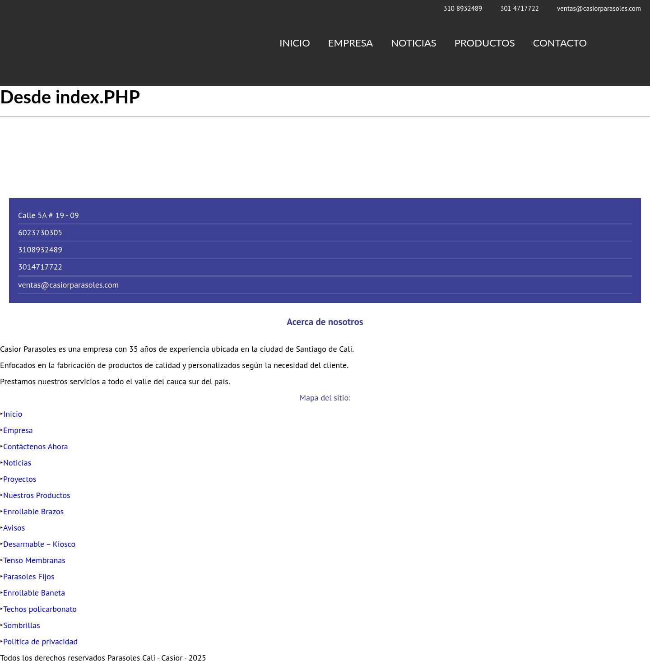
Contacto (560, 43)
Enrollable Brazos (33, 511)
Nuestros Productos (36, 495)
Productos (485, 43)
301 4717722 (519, 8)
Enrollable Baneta (34, 592)
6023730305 (40, 232)
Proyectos (19, 479)
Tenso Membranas (34, 560)
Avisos (14, 527)
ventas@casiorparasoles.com (599, 8)
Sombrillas (21, 625)
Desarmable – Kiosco (39, 544)
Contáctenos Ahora (35, 446)
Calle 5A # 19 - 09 (48, 215)
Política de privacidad (40, 641)
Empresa (350, 43)
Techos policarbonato (40, 609)
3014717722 (40, 266)
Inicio (294, 43)
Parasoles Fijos (29, 576)
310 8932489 (462, 8)
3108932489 (40, 249)
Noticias (413, 43)
